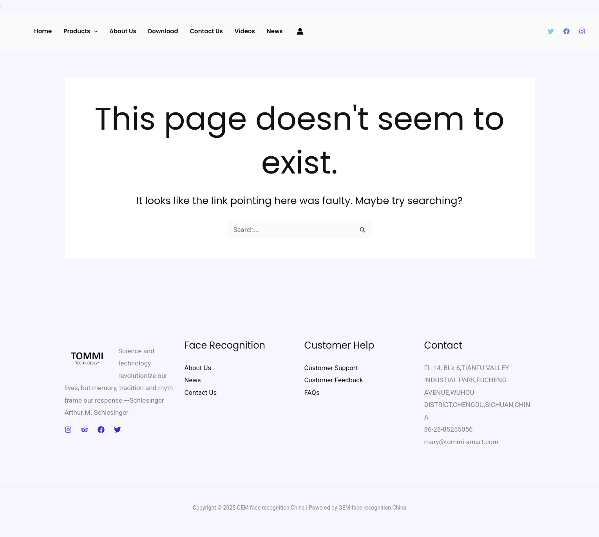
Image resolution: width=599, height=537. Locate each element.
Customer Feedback (334, 380)
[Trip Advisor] (84, 429)
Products (80, 31)
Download (163, 31)
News (275, 31)
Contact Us (201, 392)
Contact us (206, 31)
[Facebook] (566, 31)
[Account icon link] (300, 31)
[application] (94, 31)
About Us (122, 31)
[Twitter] (551, 31)
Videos (245, 31)
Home (43, 31)
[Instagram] (582, 31)
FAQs (312, 392)
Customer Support (331, 368)
